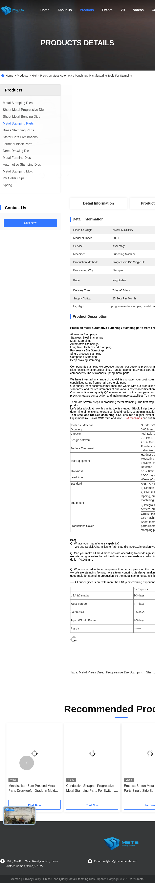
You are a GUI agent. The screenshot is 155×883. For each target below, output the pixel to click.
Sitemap (15, 879)
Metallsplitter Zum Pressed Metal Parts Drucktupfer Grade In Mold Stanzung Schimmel (32, 788)
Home (44, 10)
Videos (138, 10)
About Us (64, 10)
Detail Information (98, 203)
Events (107, 10)
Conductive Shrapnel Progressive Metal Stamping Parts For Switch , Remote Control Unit (90, 788)
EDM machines (132, 418)
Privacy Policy (32, 879)
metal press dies (91, 672)
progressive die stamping (124, 672)
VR (122, 10)
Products (87, 10)
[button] (26, 763)
